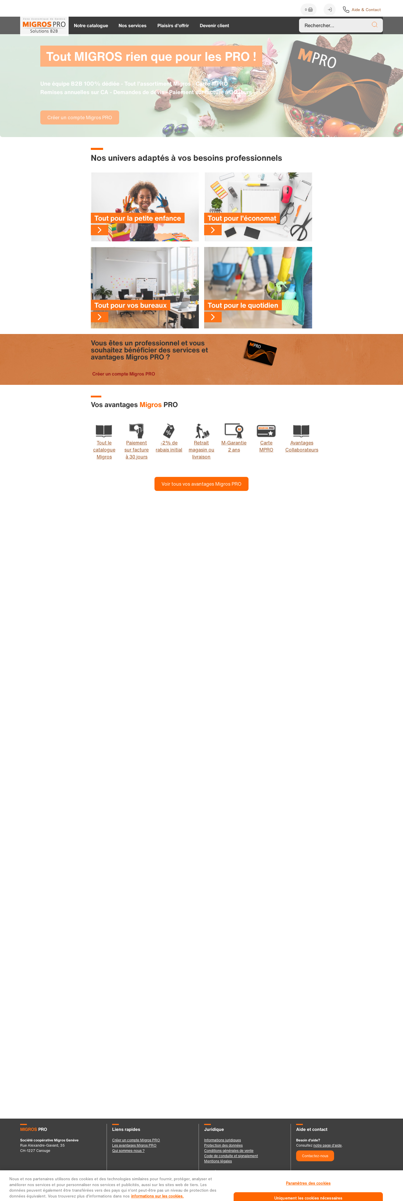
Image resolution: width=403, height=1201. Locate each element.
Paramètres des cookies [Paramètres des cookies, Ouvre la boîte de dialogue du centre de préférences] (308, 1188)
